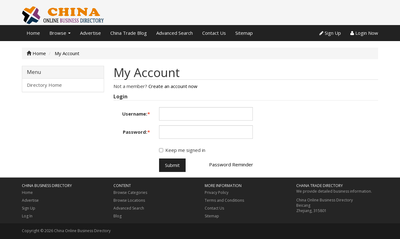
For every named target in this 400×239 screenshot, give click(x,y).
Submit (172, 165)
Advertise (90, 33)
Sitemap (244, 33)
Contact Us (214, 33)
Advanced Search (174, 33)
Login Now (364, 33)
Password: (136, 132)
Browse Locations (129, 200)
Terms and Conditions (224, 200)
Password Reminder (231, 164)
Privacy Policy (216, 192)
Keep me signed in (182, 150)
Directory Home (44, 85)
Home (33, 33)
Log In (27, 216)
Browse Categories (130, 192)
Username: (136, 114)
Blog (117, 216)
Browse (60, 33)
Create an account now (173, 86)
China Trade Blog (128, 33)
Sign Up (330, 33)
